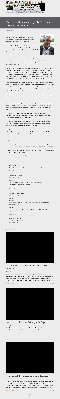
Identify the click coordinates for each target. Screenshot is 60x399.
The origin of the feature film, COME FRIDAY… (28, 375)
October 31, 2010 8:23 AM (14, 188)
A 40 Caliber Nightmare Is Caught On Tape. (26, 322)
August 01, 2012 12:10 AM (14, 204)
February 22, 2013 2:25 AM (14, 222)
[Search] (48, 1)
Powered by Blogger (30, 394)
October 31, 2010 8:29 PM (14, 195)
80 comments (12, 283)
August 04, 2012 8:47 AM (13, 211)
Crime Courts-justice (13, 155)
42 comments (12, 390)
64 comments (12, 336)
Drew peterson (21, 155)
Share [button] (51, 155)
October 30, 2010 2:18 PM (14, 170)
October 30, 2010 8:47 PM (14, 177)
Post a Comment (9, 225)
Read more (52, 283)
